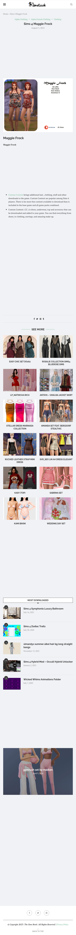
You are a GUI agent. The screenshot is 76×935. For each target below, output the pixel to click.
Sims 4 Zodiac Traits (34, 626)
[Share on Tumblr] (43, 318)
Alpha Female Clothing (40, 19)
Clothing (57, 19)
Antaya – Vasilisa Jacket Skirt (56, 395)
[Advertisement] (38, 53)
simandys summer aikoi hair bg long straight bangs (47, 646)
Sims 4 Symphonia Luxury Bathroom (43, 608)
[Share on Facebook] (34, 318)
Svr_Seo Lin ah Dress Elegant (56, 459)
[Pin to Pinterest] (40, 318)
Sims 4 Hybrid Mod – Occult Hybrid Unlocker (48, 661)
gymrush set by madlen (38, 769)
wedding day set (56, 523)
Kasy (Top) (19, 493)
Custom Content (15, 194)
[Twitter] (38, 913)
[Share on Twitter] (37, 318)
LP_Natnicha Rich (19, 395)
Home (5, 14)
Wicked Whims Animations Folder (42, 679)
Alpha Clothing (21, 19)
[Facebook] (29, 913)
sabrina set (56, 493)
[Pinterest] (46, 913)
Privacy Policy (62, 924)
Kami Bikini (20, 523)
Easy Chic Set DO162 (20, 361)
